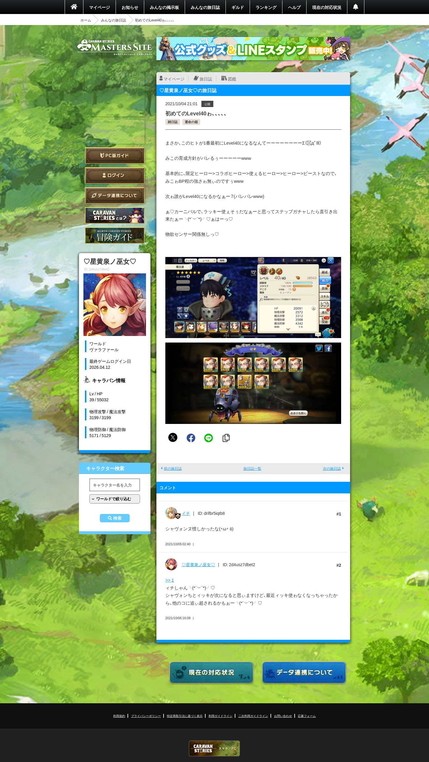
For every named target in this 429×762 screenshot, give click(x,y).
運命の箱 (191, 121)
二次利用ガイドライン (253, 715)
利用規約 (119, 715)
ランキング (266, 7)
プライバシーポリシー (146, 715)
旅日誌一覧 (252, 468)
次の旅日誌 (332, 468)
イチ (186, 513)
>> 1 (169, 580)
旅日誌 (206, 79)
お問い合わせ (283, 715)
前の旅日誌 (173, 468)
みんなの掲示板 (164, 7)
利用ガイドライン (220, 715)
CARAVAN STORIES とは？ (114, 215)
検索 (117, 518)
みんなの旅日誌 (205, 7)
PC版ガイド (114, 155)
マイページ (99, 7)
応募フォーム (307, 715)
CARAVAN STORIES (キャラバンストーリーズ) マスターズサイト (114, 47)
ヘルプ (294, 7)
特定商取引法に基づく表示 (185, 715)
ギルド (237, 7)
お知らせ (130, 7)
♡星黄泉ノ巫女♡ (198, 564)
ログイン (114, 175)
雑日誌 (173, 121)
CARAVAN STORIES (214, 748)
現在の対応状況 (326, 7)
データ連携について (114, 195)
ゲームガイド (114, 235)
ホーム (85, 20)
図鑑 (232, 79)
